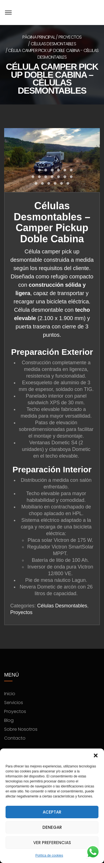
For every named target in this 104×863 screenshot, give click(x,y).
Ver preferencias (52, 842)
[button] (95, 755)
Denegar (52, 827)
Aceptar (52, 812)
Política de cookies (49, 855)
